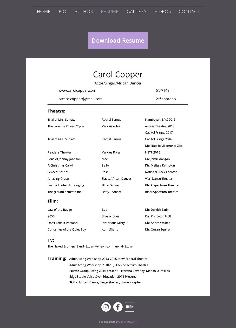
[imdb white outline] (129, 307)
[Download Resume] (118, 40)
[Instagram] (106, 307)
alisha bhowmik (128, 321)
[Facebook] (118, 307)
